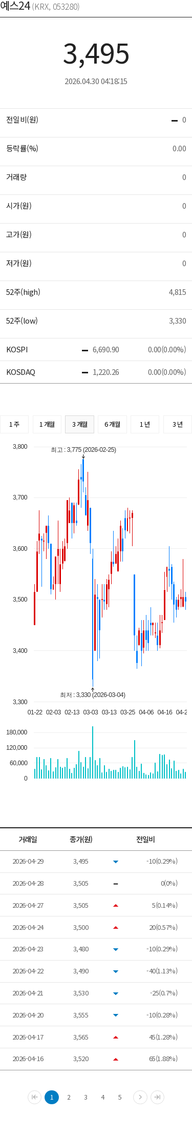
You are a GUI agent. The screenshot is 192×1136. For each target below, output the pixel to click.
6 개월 (112, 424)
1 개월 (47, 424)
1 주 (14, 424)
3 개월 (80, 424)
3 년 (178, 424)
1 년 (145, 424)
